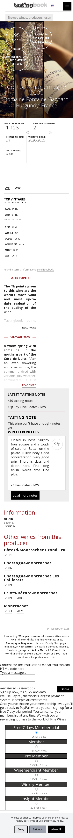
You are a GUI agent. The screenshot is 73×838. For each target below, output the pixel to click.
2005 (20, 598)
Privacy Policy (55, 820)
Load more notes (25, 495)
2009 (17, 187)
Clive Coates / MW (33, 407)
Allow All (56, 829)
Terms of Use (35, 820)
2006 (8, 568)
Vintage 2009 (20, 337)
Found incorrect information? (29, 269)
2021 (8, 555)
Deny (21, 829)
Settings (38, 829)
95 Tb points (20, 278)
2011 (7, 187)
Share (65, 690)
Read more (29, 327)
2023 (8, 611)
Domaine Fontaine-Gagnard (36, 99)
